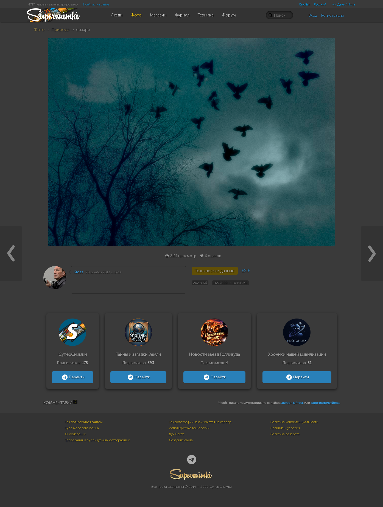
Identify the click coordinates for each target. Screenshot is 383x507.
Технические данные (214, 270)
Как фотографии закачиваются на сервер (200, 422)
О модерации (75, 434)
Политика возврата (285, 434)
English (304, 4)
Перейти (73, 377)
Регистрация (332, 15)
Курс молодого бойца (82, 428)
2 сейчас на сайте (96, 4)
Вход (313, 15)
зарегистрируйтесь (325, 403)
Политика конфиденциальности (294, 422)
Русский (320, 4)
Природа (60, 29)
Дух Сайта (176, 434)
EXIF (246, 270)
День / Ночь (342, 4)
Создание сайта (181, 440)
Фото (39, 29)
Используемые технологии (189, 428)
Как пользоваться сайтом (84, 422)
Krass (78, 272)
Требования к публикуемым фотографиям (97, 440)
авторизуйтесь (292, 403)
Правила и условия (285, 428)
